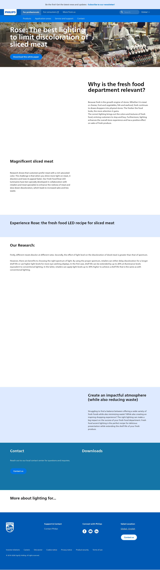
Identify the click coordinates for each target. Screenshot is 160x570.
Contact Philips (51, 529)
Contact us (129, 537)
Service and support (64, 18)
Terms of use (97, 550)
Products (27, 18)
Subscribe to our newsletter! (101, 4)
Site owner (38, 550)
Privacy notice (66, 550)
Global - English (128, 529)
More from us (69, 12)
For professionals (31, 12)
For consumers (51, 12)
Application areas (43, 18)
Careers (27, 550)
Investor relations (13, 550)
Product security (82, 550)
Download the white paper (26, 57)
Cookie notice (51, 550)
